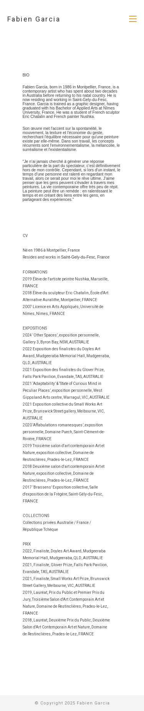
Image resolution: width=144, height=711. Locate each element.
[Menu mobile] (133, 19)
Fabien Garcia (34, 19)
